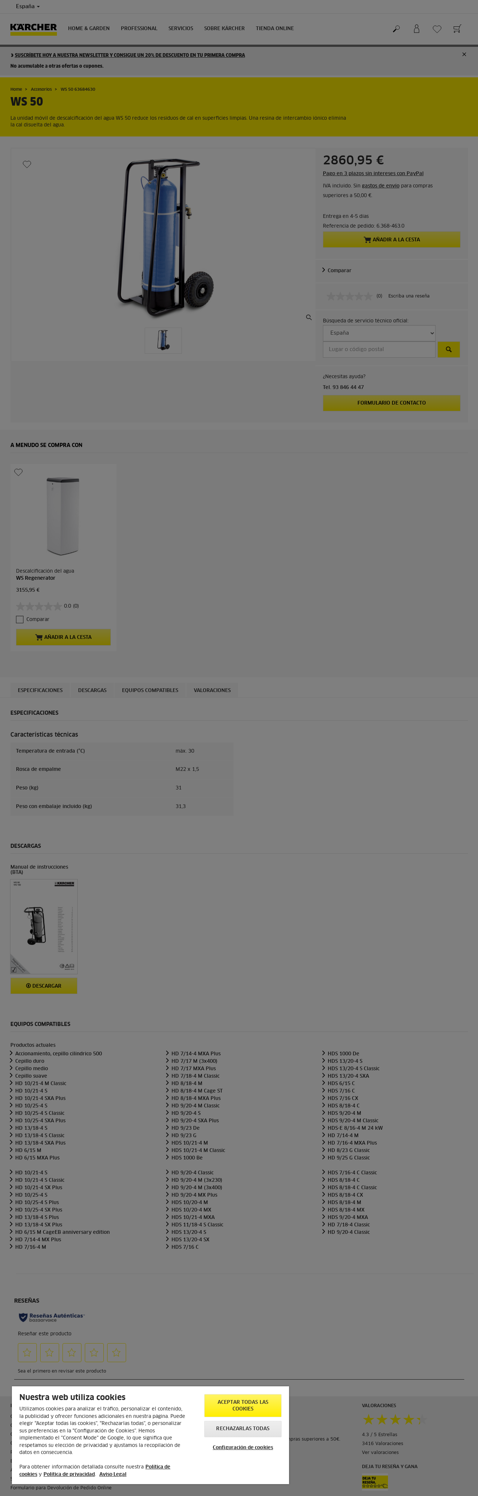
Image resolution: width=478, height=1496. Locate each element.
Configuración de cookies (243, 1447)
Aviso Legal (112, 1474)
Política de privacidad (69, 1474)
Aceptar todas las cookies (243, 1406)
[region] (150, 1435)
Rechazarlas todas (242, 1428)
